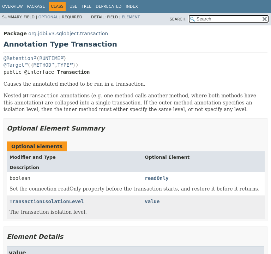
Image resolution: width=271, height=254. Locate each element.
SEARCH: (178, 19)
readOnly (156, 178)
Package (36, 6)
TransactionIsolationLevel (47, 201)
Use (73, 6)
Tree (86, 6)
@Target (14, 65)
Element (131, 17)
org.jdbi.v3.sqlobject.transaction (68, 33)
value (152, 201)
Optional (48, 17)
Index (132, 6)
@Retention (18, 58)
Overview (12, 6)
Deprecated (108, 6)
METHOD (43, 65)
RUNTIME (50, 58)
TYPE (64, 65)
